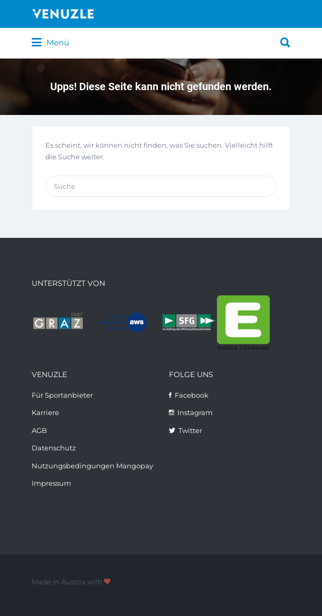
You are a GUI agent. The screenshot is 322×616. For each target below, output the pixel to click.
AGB (39, 430)
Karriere (45, 412)
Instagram (195, 412)
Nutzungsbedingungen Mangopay (92, 465)
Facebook (192, 395)
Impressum (51, 483)
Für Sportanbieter (62, 395)
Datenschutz (54, 448)
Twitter (190, 430)
